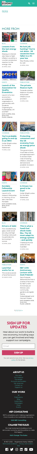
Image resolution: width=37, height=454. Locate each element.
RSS (18, 446)
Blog (4, 43)
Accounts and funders (18, 381)
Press (18, 405)
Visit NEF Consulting (18, 420)
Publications (24, 82)
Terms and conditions (10, 444)
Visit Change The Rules (18, 435)
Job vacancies (18, 383)
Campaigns (18, 403)
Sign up (18, 352)
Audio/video (18, 401)
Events (4, 82)
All (18, 395)
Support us (18, 387)
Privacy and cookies (26, 444)
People (5, 11)
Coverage (23, 43)
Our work (18, 375)
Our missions (18, 377)
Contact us (18, 385)
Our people (18, 379)
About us (18, 372)
